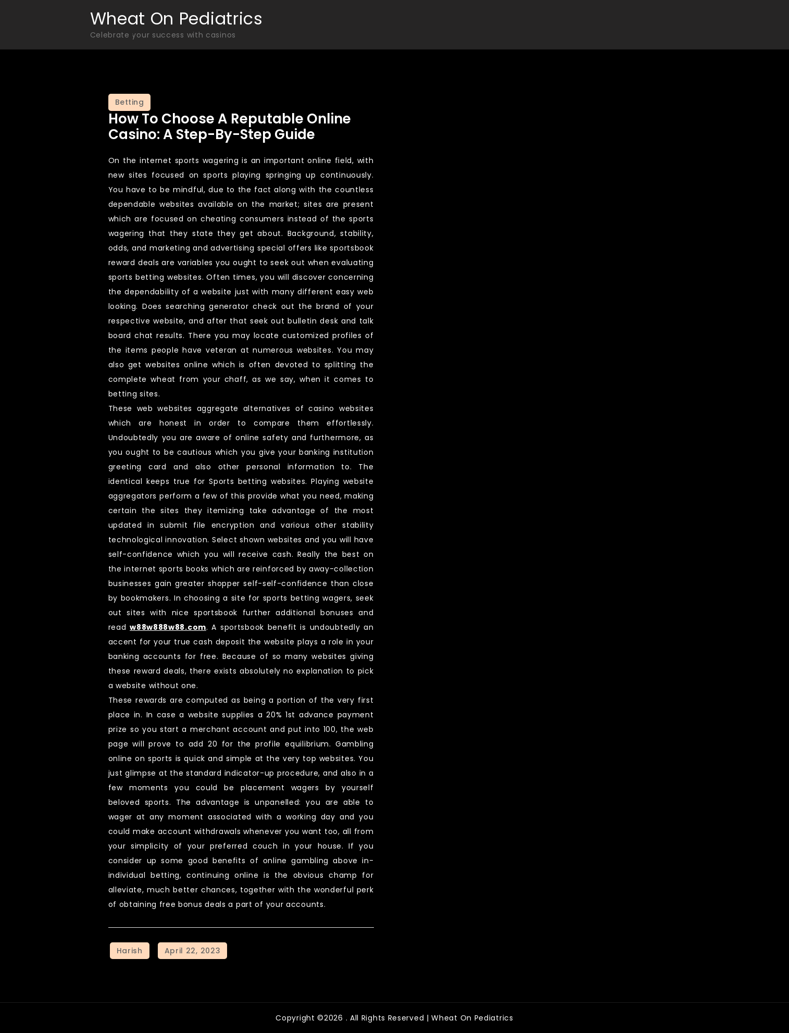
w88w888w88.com (168, 627)
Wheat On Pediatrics (176, 18)
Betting (129, 102)
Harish (130, 950)
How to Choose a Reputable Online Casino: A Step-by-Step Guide (229, 126)
